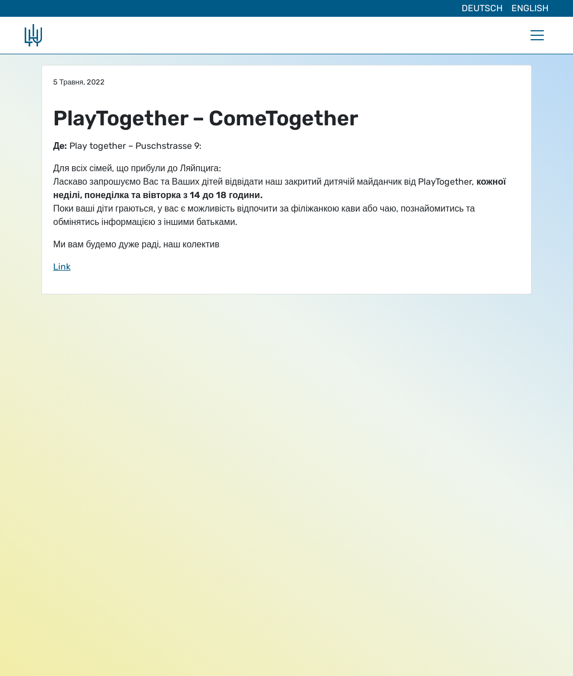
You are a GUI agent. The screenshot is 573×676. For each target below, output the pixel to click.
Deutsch (482, 8)
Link (62, 266)
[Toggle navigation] (537, 35)
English (529, 8)
